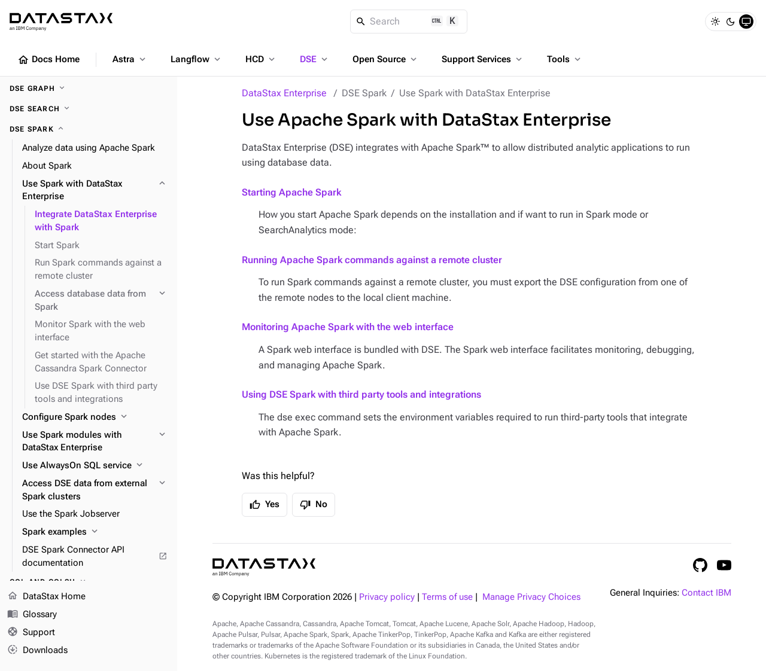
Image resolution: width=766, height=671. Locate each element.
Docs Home (48, 60)
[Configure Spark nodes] (94, 417)
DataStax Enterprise (284, 93)
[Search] (409, 21)
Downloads (37, 650)
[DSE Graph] (88, 88)
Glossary (32, 614)
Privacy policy (387, 597)
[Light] (715, 21)
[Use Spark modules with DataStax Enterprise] (94, 442)
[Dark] (731, 21)
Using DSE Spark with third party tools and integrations (361, 394)
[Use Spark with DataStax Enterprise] (94, 190)
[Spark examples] (94, 532)
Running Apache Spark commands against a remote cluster (372, 260)
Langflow (197, 59)
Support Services (483, 59)
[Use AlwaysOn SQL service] (94, 466)
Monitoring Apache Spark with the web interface (348, 327)
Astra (130, 59)
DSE (315, 59)
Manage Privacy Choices (531, 597)
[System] (746, 21)
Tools (565, 59)
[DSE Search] (88, 109)
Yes (264, 504)
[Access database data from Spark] (101, 300)
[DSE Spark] (88, 129)
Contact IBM (706, 593)
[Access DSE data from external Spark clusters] (94, 490)
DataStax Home (46, 596)
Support (31, 632)
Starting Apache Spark (291, 192)
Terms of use (447, 597)
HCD (261, 59)
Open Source (385, 59)
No (313, 504)
